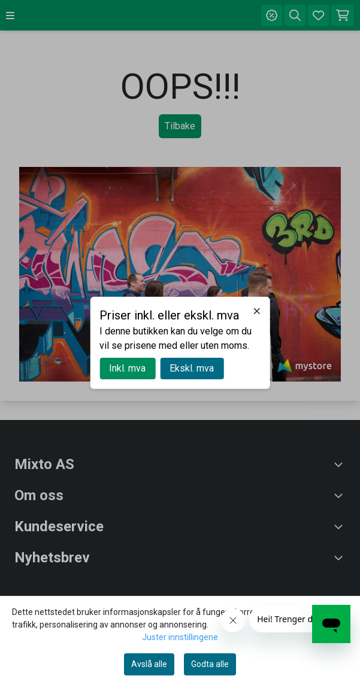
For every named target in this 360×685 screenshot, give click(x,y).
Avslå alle (149, 664)
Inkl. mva (127, 368)
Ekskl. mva (192, 368)
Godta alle (210, 664)
